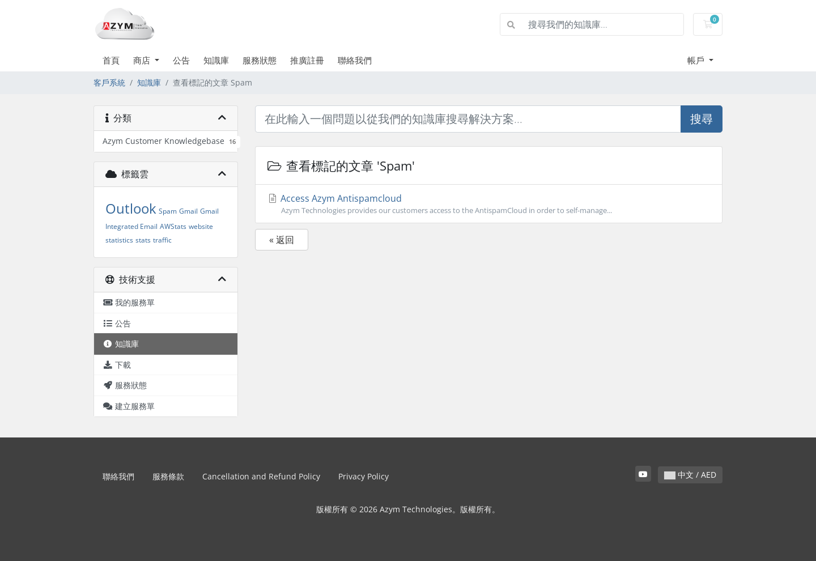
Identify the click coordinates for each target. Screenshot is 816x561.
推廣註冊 (307, 60)
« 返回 (281, 239)
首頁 (111, 60)
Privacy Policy (363, 476)
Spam (168, 211)
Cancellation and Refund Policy (261, 476)
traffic (162, 240)
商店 (142, 60)
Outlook (130, 208)
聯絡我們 (355, 60)
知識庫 (216, 60)
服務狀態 (260, 60)
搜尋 (701, 118)
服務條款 (168, 476)
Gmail (188, 211)
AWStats (173, 226)
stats (143, 240)
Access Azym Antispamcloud (489, 204)
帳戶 (697, 60)
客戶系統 (109, 82)
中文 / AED (690, 474)
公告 (181, 60)
